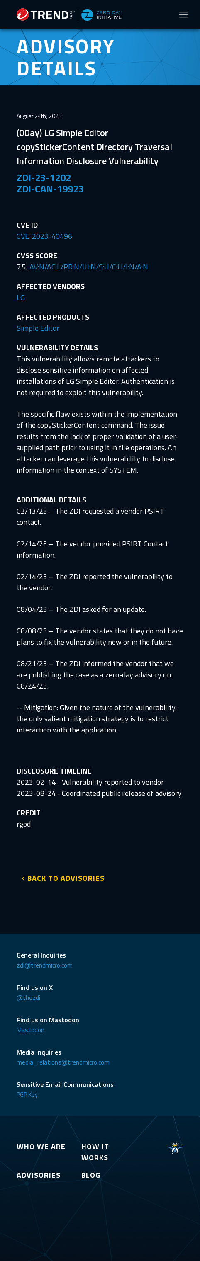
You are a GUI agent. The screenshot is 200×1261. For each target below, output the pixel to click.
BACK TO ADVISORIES (66, 878)
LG (21, 297)
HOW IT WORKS (95, 1152)
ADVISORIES (39, 1175)
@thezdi (28, 997)
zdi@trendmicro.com (45, 965)
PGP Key (27, 1094)
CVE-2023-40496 (44, 236)
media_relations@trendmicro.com (63, 1062)
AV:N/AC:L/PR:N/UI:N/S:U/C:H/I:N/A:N (88, 266)
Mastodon (30, 1030)
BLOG (90, 1175)
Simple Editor (38, 328)
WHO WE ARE (41, 1146)
